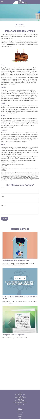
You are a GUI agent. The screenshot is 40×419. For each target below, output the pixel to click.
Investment (20, 412)
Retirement (20, 411)
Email (2, 196)
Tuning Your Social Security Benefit (14, 335)
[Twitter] (19, 405)
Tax (20, 418)
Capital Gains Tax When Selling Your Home (16, 260)
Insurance (20, 416)
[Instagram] (24, 405)
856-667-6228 (21, 394)
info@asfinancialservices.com (20, 402)
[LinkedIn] (21, 405)
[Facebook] (16, 405)
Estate (20, 414)
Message (3, 205)
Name (2, 188)
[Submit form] (4, 219)
